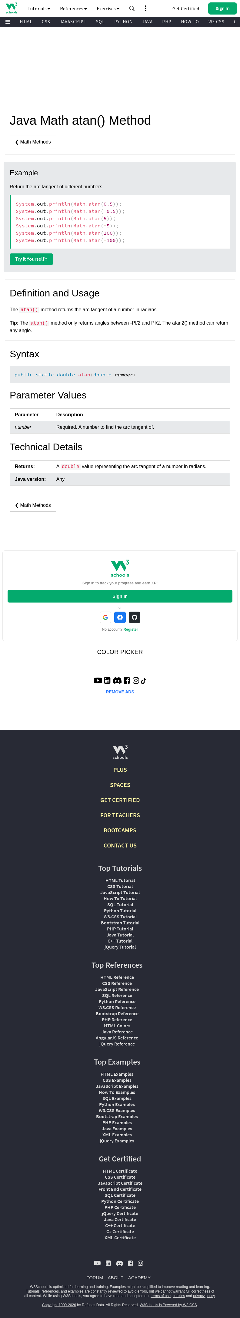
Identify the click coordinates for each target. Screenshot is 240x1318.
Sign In (120, 596)
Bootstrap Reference (117, 1013)
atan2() (180, 322)
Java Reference (117, 1032)
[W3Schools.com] (120, 754)
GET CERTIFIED (120, 800)
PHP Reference (117, 1019)
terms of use (161, 1296)
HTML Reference (117, 977)
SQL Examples (117, 1098)
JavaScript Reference (117, 989)
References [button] (73, 8)
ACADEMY (139, 1277)
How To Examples (117, 1092)
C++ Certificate (120, 1225)
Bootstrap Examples (117, 1116)
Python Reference (117, 1001)
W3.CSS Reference (117, 1007)
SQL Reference (117, 995)
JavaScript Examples (117, 1086)
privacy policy (204, 1296)
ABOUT (116, 1277)
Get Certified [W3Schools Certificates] (185, 8)
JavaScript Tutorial (120, 892)
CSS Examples (117, 1080)
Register (130, 629)
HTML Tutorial (120, 880)
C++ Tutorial (120, 941)
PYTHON (123, 22)
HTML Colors (117, 1025)
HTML (26, 22)
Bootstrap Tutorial (120, 923)
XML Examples (117, 1134)
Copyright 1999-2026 (59, 1305)
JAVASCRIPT (73, 22)
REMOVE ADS (120, 691)
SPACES (120, 784)
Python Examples (117, 1104)
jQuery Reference (117, 1044)
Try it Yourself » (31, 259)
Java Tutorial (120, 935)
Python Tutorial (120, 910)
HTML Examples (117, 1074)
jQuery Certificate (120, 1213)
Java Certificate (120, 1219)
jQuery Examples (117, 1141)
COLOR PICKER (120, 652)
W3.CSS (216, 22)
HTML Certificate (120, 1171)
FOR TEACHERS (120, 815)
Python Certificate (120, 1201)
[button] (132, 8)
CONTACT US (120, 845)
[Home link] (11, 8)
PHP (167, 22)
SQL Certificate (120, 1195)
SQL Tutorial (120, 904)
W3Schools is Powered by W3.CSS (168, 1305)
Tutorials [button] (39, 8)
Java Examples (117, 1128)
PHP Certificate (120, 1207)
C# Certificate (120, 1231)
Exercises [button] (108, 8)
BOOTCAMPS (120, 830)
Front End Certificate (120, 1189)
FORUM (94, 1277)
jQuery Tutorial (120, 947)
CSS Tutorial (120, 886)
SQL (100, 22)
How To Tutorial (120, 898)
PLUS (120, 769)
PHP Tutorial (120, 929)
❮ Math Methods (33, 141)
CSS (46, 22)
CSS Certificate (120, 1177)
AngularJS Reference (117, 1038)
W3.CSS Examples (117, 1110)
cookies (179, 1296)
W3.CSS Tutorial (120, 916)
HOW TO (190, 22)
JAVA (147, 22)
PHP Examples (117, 1122)
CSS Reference (117, 983)
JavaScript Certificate (120, 1183)
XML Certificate (120, 1237)
